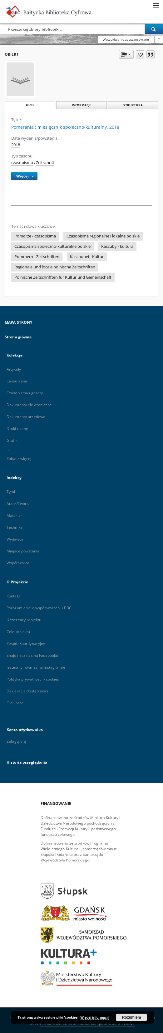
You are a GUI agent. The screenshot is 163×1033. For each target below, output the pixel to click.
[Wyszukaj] (154, 29)
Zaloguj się (16, 741)
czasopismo (22, 162)
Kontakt (13, 596)
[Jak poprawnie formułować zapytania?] (159, 39)
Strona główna (18, 337)
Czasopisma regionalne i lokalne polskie (103, 236)
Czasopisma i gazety (25, 393)
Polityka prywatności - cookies (33, 679)
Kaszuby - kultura (117, 246)
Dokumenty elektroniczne (29, 404)
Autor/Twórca (19, 503)
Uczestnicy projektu (24, 619)
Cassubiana (17, 381)
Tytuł (11, 491)
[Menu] (155, 5)
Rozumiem (131, 1017)
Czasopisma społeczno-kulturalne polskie (52, 246)
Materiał (14, 515)
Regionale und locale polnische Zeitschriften (54, 267)
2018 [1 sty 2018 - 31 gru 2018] (15, 144)
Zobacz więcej (19, 458)
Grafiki (12, 440)
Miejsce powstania (23, 551)
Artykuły (14, 369)
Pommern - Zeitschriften (36, 256)
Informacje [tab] (81, 105)
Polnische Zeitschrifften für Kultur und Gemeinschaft (62, 277)
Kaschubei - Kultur (87, 256)
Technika (14, 527)
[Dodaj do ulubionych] (140, 54)
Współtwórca (18, 563)
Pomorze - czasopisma (35, 236)
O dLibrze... (16, 703)
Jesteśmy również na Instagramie (36, 667)
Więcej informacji (95, 1017)
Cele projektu (18, 631)
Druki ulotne (17, 428)
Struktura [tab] (133, 105)
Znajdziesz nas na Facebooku (32, 655)
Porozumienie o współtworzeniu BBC (39, 608)
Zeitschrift (45, 162)
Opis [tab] (30, 105)
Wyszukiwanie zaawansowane (126, 39)
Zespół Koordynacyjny (26, 643)
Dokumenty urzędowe (26, 416)
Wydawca (15, 539)
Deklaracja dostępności (27, 691)
